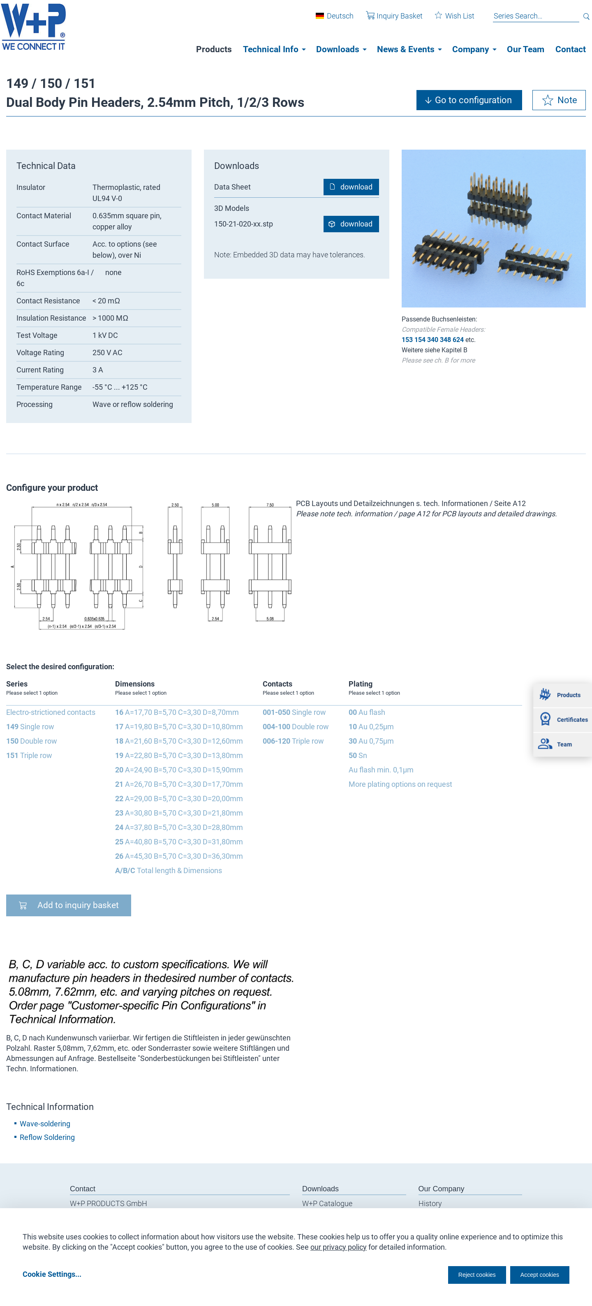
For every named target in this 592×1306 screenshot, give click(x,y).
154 (420, 340)
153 (407, 340)
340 (432, 340)
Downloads (337, 49)
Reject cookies (456, 1273)
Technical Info (270, 49)
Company (470, 49)
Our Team (525, 49)
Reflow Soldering (47, 1137)
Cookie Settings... (52, 1273)
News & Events (406, 49)
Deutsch (334, 20)
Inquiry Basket (388, 19)
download (356, 187)
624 (458, 340)
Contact (570, 49)
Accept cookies (534, 1273)
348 (445, 340)
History (430, 1203)
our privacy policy (338, 1244)
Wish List (448, 19)
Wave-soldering (45, 1123)
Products (214, 49)
